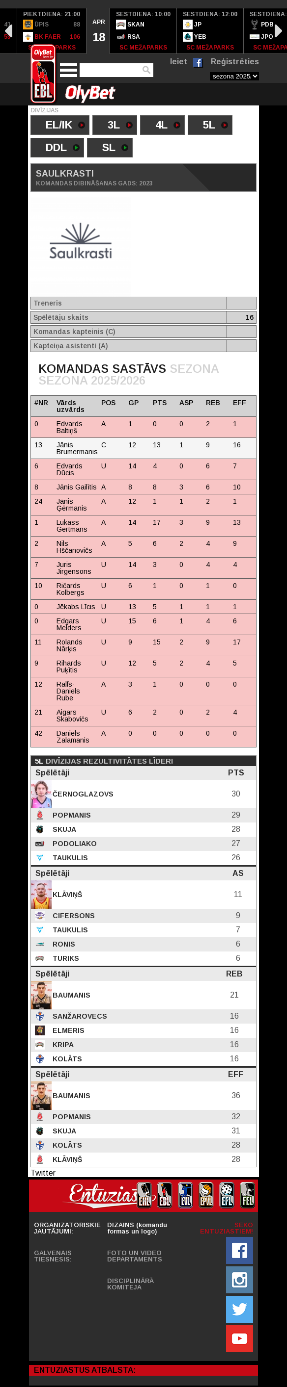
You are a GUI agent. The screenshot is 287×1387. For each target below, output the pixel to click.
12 (38, 684)
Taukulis (69, 858)
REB (213, 403)
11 (38, 642)
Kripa (62, 1045)
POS (108, 403)
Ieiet (178, 61)
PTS (160, 403)
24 (38, 501)
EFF (239, 403)
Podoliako (74, 844)
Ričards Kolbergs (71, 589)
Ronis (63, 944)
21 (38, 712)
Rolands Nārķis (70, 645)
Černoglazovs (82, 794)
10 (38, 586)
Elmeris (68, 1030)
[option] (51, 31)
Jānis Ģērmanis (72, 504)
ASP (186, 403)
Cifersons (73, 916)
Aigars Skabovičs (72, 715)
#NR (41, 403)
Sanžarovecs (79, 1016)
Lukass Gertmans (72, 525)
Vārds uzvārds (71, 406)
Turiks (65, 958)
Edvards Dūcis (70, 469)
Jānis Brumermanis (77, 448)
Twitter (43, 1173)
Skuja (63, 829)
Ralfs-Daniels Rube (68, 691)
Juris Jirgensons (74, 568)
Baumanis (70, 995)
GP (133, 403)
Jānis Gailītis (77, 487)
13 (38, 445)
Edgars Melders (69, 624)
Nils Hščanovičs (74, 546)
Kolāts (66, 1059)
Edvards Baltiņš (70, 427)
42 (38, 733)
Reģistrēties (235, 61)
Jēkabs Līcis (76, 607)
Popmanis (71, 815)
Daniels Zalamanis (73, 736)
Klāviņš (66, 895)
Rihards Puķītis (69, 666)
